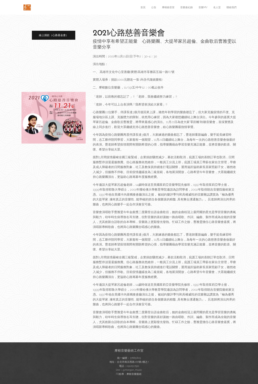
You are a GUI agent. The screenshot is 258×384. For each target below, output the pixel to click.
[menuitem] (135, 7)
